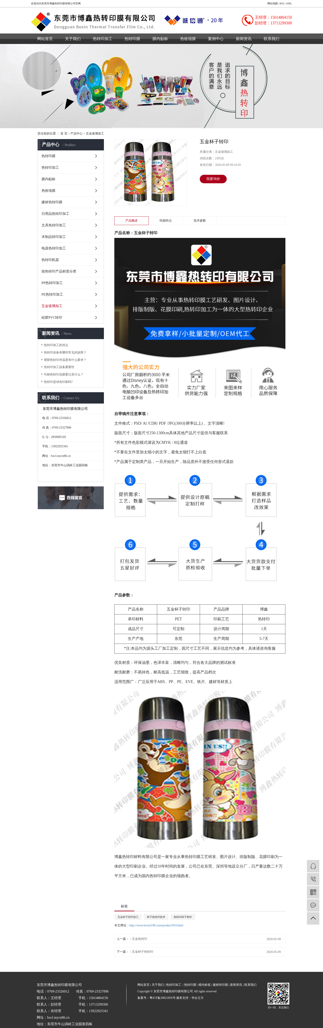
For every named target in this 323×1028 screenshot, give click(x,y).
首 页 (63, 133)
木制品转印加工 (54, 237)
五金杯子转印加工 (128, 917)
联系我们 (271, 39)
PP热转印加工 (52, 283)
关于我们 (73, 39)
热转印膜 (132, 39)
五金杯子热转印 (142, 951)
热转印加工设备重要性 (59, 367)
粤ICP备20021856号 (163, 997)
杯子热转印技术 (156, 917)
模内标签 (204, 984)
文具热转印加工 (54, 225)
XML (289, 3)
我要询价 (213, 179)
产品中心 (76, 133)
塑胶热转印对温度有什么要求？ (65, 360)
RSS (282, 3)
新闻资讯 (243, 39)
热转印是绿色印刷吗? (58, 382)
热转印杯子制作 (183, 917)
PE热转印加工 (52, 294)
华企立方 (197, 997)
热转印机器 (50, 260)
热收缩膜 (188, 39)
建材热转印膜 (52, 202)
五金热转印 (139, 939)
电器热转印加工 (54, 248)
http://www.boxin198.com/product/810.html (156, 925)
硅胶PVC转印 (52, 317)
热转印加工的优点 (56, 345)
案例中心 (216, 39)
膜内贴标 (160, 39)
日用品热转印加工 (55, 213)
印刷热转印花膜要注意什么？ (63, 374)
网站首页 (45, 39)
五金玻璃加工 (95, 133)
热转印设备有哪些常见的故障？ (65, 352)
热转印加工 (102, 39)
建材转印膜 (220, 984)
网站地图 (272, 3)
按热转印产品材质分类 (59, 271)
